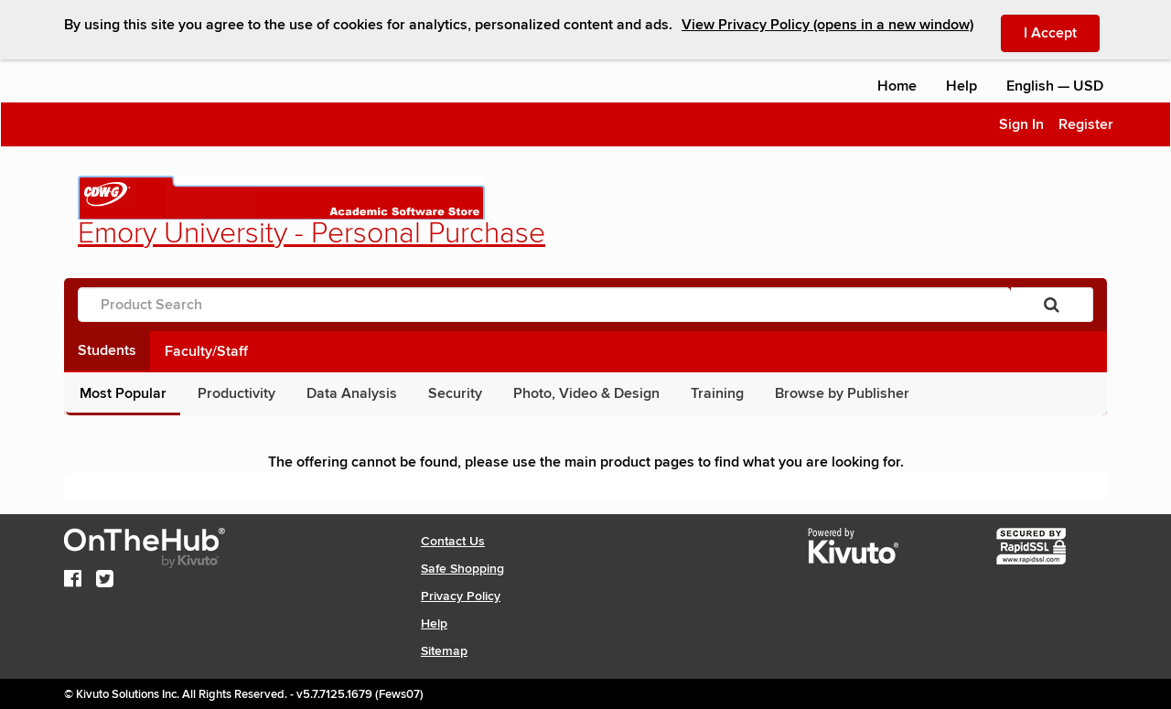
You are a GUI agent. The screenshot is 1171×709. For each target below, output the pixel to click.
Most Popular (123, 393)
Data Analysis (351, 393)
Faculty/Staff (206, 351)
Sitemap (444, 651)
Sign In (1021, 124)
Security (455, 393)
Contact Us (453, 541)
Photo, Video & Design (586, 393)
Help (961, 86)
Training (717, 393)
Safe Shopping (462, 568)
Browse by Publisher (842, 393)
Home (897, 86)
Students (107, 350)
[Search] (1051, 304)
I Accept (1062, 32)
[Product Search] (544, 304)
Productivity (236, 393)
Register (1085, 124)
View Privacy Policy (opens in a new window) (827, 25)
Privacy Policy (460, 596)
